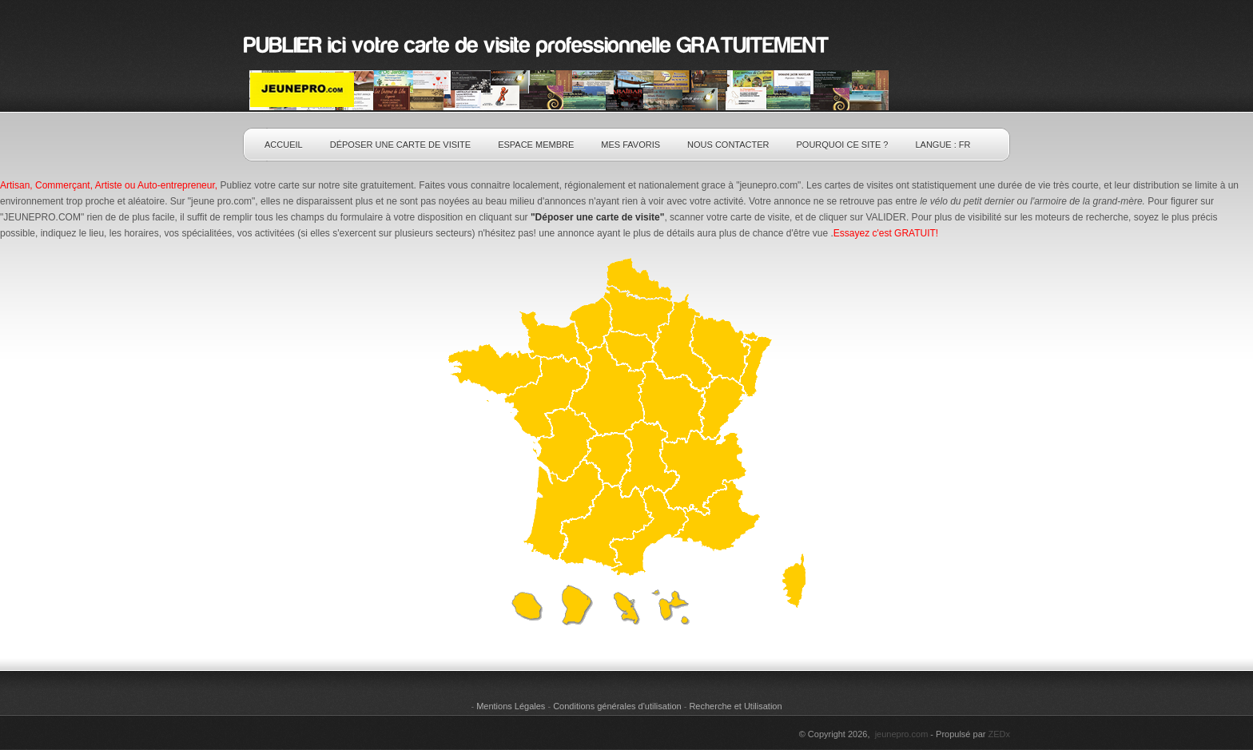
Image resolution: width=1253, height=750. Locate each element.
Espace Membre (536, 144)
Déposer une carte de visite (400, 144)
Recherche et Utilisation (735, 706)
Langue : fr (942, 144)
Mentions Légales (510, 706)
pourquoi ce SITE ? (843, 144)
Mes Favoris (630, 144)
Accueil (284, 144)
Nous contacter (728, 144)
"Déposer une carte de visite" (597, 217)
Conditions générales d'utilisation (617, 706)
